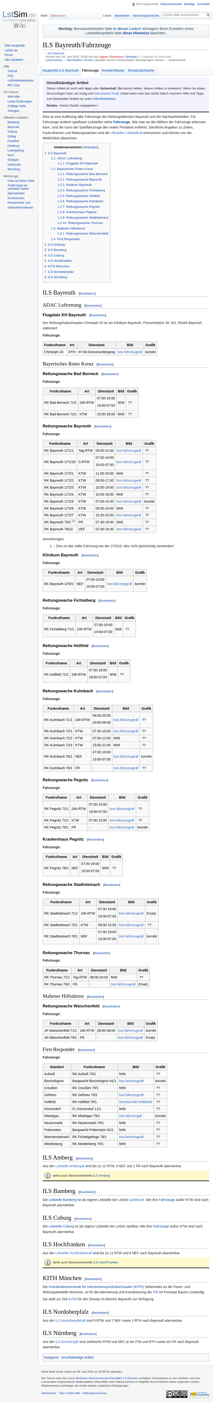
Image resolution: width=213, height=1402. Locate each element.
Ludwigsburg (15, 150)
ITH (156, 1292)
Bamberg (13, 122)
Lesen (107, 15)
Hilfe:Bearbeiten (104, 99)
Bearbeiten (87, 293)
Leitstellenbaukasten (20, 80)
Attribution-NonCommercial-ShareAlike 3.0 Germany (107, 1378)
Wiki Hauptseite (15, 45)
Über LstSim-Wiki (69, 1393)
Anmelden (203, 4)
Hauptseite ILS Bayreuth (60, 70)
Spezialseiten (16, 193)
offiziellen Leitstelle (125, 133)
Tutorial (12, 71)
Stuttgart (12, 160)
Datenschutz (48, 1393)
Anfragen (13, 111)
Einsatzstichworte (141, 70)
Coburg (12, 131)
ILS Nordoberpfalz (68, 1320)
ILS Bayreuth (56, 53)
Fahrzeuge (121, 122)
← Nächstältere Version (78, 59)
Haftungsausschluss (95, 1393)
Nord (10, 155)
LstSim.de (11, 50)
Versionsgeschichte (146, 15)
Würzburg (13, 169)
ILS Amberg (101, 1175)
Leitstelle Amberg (68, 1166)
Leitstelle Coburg (61, 1226)
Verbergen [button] (90, 147)
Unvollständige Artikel (77, 1357)
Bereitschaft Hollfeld (134, 1102)
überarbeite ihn (105, 93)
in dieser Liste (125, 29)
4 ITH (72, 1299)
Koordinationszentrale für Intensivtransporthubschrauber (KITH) (96, 1287)
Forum (9, 55)
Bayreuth (13, 127)
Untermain (14, 164)
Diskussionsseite (171, 4)
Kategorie (51, 1357)
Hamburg (13, 146)
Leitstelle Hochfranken (72, 1253)
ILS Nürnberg (65, 1342)
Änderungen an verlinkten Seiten (18, 187)
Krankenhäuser (113, 70)
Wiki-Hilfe (13, 96)
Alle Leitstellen (14, 59)
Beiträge (131, 56)
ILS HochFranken (105, 1262)
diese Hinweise (136, 33)
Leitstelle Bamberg (63, 1200)
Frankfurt (13, 141)
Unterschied (54, 59)
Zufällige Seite (16, 106)
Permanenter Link (18, 202)
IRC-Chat (13, 85)
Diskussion (117, 56)
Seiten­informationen (20, 207)
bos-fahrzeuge (128, 352)
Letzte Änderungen (19, 101)
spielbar (135, 1200)
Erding (11, 136)
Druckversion (15, 198)
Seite (43, 15)
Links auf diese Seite (20, 180)
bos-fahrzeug (129, 1116)
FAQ (10, 76)
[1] (73, 521)
